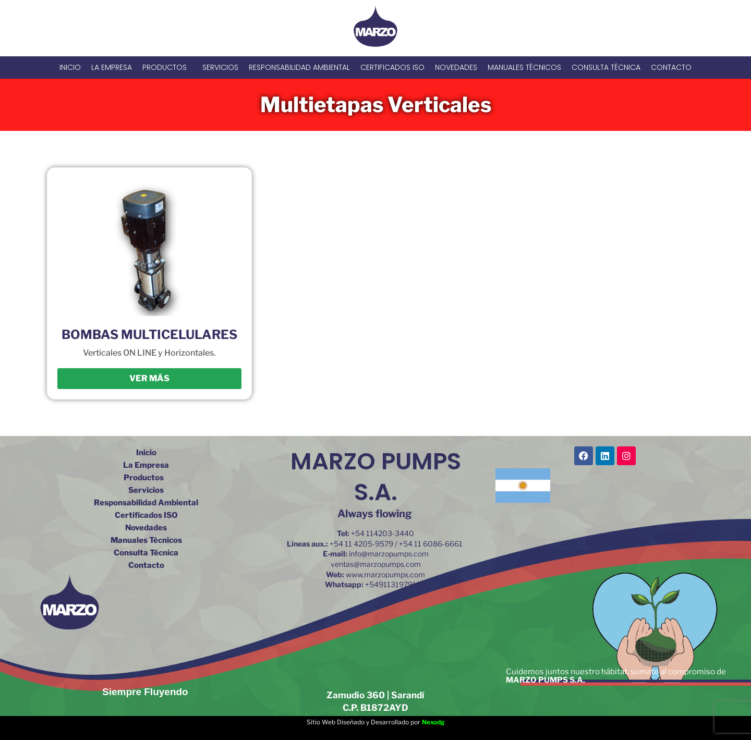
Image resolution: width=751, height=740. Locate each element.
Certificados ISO (392, 67)
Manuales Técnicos (524, 67)
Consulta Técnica (606, 67)
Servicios (220, 67)
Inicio (70, 67)
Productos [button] (167, 67)
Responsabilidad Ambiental (299, 67)
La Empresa (111, 67)
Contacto (671, 67)
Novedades (456, 67)
